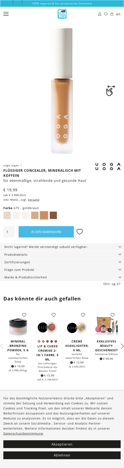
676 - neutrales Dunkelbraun (54, 216)
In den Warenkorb (46, 232)
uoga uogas (12, 165)
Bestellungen (12, 402)
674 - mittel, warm (35, 216)
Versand (34, 200)
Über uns (9, 394)
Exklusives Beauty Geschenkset (106, 345)
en (118, 14)
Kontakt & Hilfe (14, 409)
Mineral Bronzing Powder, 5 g (18, 345)
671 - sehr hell (8, 216)
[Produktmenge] (9, 231)
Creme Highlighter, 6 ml (77, 345)
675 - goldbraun (45, 216)
